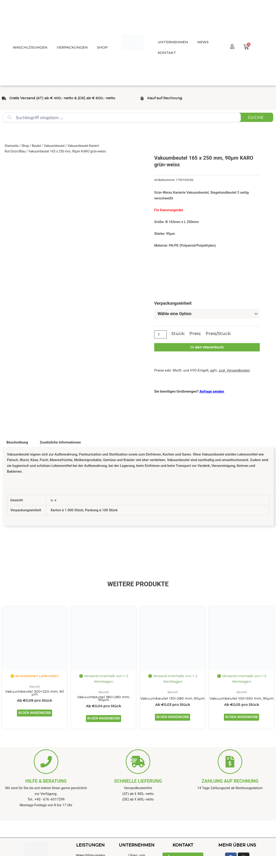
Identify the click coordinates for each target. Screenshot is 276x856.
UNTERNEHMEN (173, 42)
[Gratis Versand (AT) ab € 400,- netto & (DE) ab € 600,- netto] (4, 98)
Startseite (12, 146)
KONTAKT (167, 52)
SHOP (102, 47)
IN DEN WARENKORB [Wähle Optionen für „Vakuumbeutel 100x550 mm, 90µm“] (241, 717)
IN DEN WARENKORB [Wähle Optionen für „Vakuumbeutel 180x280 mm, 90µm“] (103, 719)
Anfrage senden (212, 391)
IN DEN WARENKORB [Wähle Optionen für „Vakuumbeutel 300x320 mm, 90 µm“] (34, 713)
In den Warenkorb (207, 347)
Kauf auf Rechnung (164, 98)
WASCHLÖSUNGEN (30, 47)
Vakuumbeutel (54, 146)
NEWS (203, 42)
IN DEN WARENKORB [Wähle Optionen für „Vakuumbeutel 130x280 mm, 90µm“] (172, 717)
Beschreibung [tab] (17, 442)
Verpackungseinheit (172, 303)
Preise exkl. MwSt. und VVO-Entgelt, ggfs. (202, 370)
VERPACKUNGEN (72, 47)
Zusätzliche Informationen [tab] (60, 442)
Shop (25, 146)
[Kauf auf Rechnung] (142, 98)
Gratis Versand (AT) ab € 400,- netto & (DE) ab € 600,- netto (62, 98)
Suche (256, 117)
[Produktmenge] (160, 334)
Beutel (36, 146)
